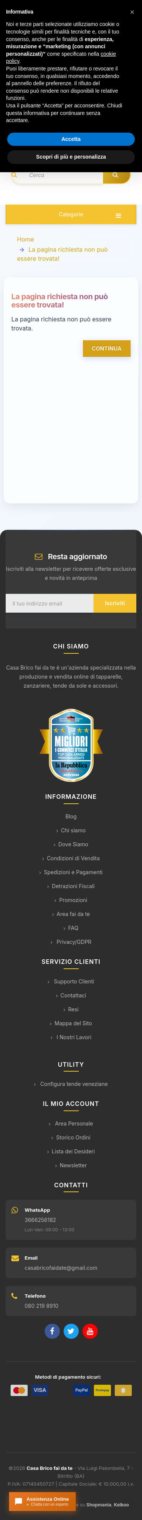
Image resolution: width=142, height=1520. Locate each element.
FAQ (71, 928)
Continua (107, 348)
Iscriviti (115, 603)
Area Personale (71, 1123)
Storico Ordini (70, 1137)
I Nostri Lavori (71, 1037)
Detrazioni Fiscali (71, 886)
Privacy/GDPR (71, 942)
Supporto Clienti (71, 981)
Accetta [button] (71, 139)
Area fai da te (71, 914)
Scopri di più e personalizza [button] (71, 157)
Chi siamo (71, 830)
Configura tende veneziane (71, 1084)
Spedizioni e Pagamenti (71, 872)
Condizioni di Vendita (71, 858)
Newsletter (71, 1165)
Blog (71, 816)
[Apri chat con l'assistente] (42, 1501)
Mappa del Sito (71, 1023)
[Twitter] (71, 1331)
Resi (71, 1009)
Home (25, 239)
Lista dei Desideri (71, 1151)
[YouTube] (90, 1331)
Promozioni (71, 900)
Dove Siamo (71, 844)
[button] (132, 12)
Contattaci (71, 995)
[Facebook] (52, 1331)
